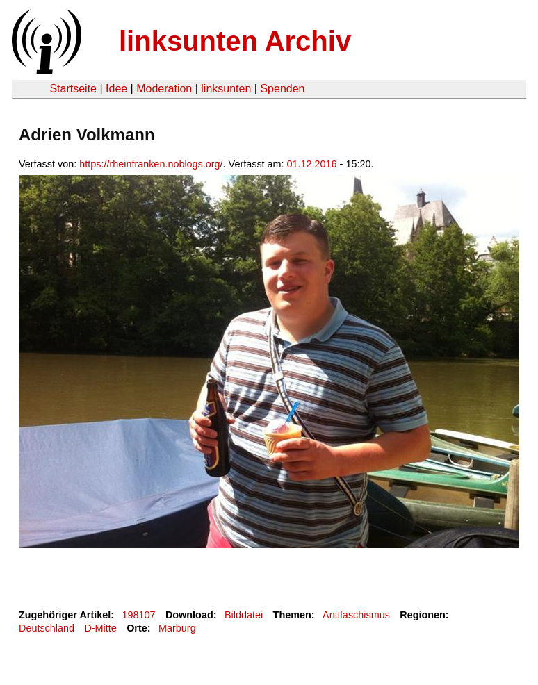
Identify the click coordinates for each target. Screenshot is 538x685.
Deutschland (46, 628)
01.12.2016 (312, 164)
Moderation (164, 88)
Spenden (282, 88)
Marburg (177, 628)
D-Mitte (100, 628)
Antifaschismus (356, 614)
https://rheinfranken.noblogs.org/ (150, 164)
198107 (139, 614)
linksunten (226, 88)
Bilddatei (244, 614)
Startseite (73, 88)
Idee (116, 88)
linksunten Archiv (235, 41)
